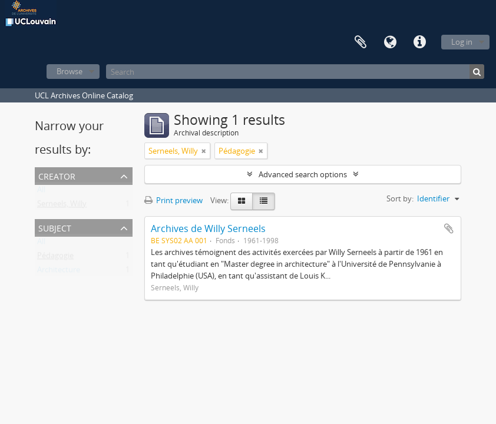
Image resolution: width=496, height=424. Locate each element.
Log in (461, 42)
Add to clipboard (449, 228)
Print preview (173, 200)
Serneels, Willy (62, 206)
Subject (54, 227)
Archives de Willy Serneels (208, 228)
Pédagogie (55, 258)
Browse (69, 71)
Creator (56, 175)
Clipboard (360, 42)
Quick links (419, 42)
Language (390, 42)
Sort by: (400, 198)
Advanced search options (303, 174)
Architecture (58, 272)
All (41, 192)
